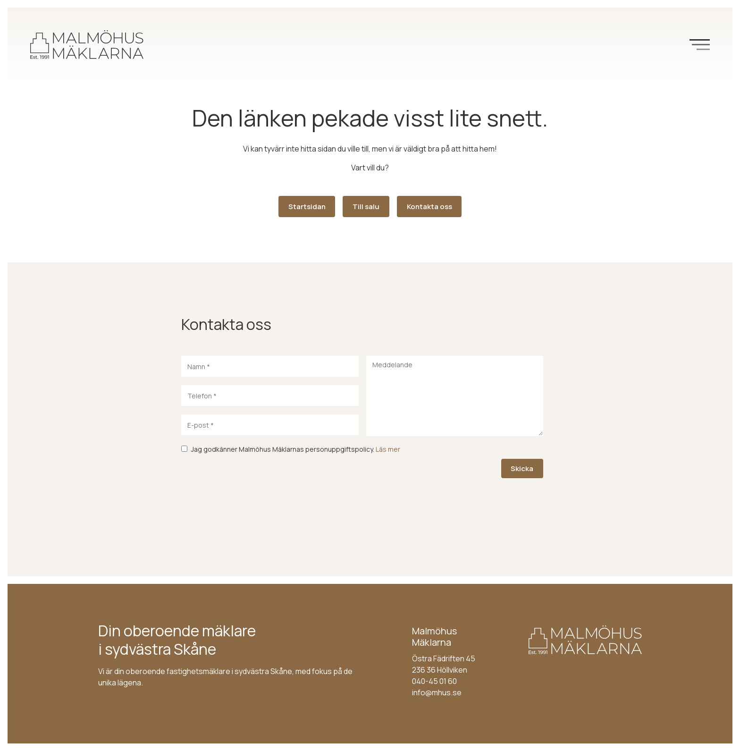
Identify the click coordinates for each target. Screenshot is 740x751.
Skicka (522, 468)
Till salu (366, 206)
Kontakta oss (429, 206)
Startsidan (307, 206)
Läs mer (388, 449)
